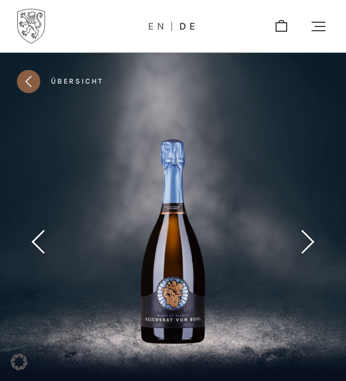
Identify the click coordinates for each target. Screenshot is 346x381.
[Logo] (31, 26)
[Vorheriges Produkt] (38, 242)
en (157, 26)
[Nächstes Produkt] (308, 242)
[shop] (281, 26)
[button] (318, 26)
